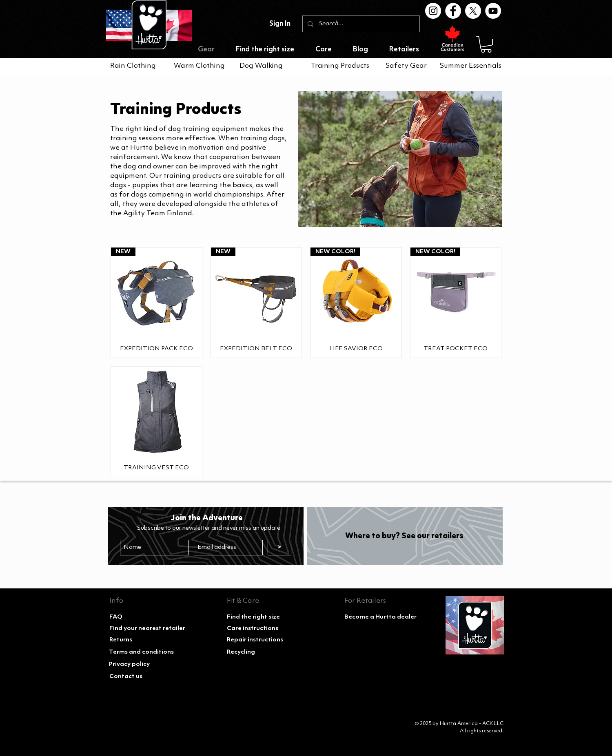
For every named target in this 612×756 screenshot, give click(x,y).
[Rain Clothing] (133, 66)
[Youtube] (493, 11)
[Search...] (360, 24)
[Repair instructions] (261, 640)
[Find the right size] (261, 617)
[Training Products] (340, 66)
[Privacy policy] (143, 664)
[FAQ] (144, 617)
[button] (486, 44)
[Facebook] (453, 11)
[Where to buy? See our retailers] (404, 536)
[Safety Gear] (408, 66)
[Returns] (144, 640)
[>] (279, 547)
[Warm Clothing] (199, 66)
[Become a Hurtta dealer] (380, 617)
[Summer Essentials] (472, 66)
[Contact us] (144, 677)
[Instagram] (433, 11)
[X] (473, 11)
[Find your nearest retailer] (147, 628)
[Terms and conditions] (143, 652)
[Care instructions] (261, 628)
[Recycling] (261, 652)
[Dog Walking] (262, 66)
